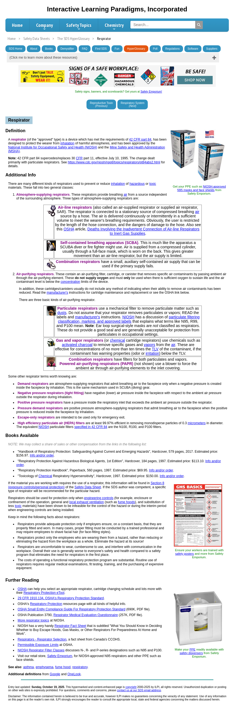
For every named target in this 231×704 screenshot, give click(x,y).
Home (17, 25)
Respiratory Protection (46, 604)
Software (193, 48)
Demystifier (67, 48)
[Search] (199, 25)
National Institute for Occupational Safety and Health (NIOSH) (52, 147)
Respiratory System (132, 104)
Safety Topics (78, 26)
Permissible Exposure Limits (38, 645)
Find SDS (101, 48)
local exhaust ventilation (86, 502)
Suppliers (211, 48)
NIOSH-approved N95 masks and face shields (201, 188)
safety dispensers (191, 653)
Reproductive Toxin (101, 104)
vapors (149, 345)
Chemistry (114, 26)
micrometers (197, 423)
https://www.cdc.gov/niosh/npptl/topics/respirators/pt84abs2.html (114, 162)
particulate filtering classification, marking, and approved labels (129, 319)
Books (49, 48)
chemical (117, 340)
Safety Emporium (59, 656)
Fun (117, 48)
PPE (192, 649)
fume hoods (126, 502)
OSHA (68, 229)
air (125, 194)
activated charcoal (77, 345)
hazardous (137, 184)
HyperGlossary (136, 48)
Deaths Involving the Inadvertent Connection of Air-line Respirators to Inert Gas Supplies (143, 231)
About (33, 48)
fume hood (62, 667)
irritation (152, 353)
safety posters (184, 553)
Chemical (45, 476)
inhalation (67, 143)
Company (44, 26)
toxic (152, 184)
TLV (155, 349)
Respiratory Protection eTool (44, 593)
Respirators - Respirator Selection (42, 639)
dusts (61, 312)
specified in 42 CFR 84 (90, 427)
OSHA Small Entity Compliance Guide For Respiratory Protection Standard (72, 609)
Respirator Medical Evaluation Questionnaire (85, 615)
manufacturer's (57, 292)
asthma (28, 667)
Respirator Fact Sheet (70, 626)
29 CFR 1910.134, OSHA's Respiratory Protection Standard (61, 598)
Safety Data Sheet (88, 487)
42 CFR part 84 (140, 139)
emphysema (44, 667)
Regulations (172, 48)
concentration (70, 282)
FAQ (84, 48)
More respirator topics (33, 620)
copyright (131, 687)
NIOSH (128, 317)
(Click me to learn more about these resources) (43, 57)
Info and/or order (42, 455)
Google (55, 674)
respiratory (80, 667)
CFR (79, 158)
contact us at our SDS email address (139, 690)
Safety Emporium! (151, 91)
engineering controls (98, 498)
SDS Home (15, 48)
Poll (155, 48)
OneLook (74, 674)
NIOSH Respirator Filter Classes (41, 650)
